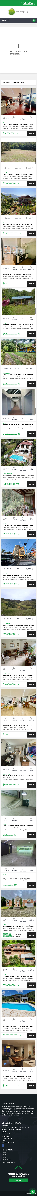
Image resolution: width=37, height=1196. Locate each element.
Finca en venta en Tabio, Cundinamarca (18, 525)
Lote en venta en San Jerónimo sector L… (18, 374)
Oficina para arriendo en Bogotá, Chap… (18, 124)
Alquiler (5, 1157)
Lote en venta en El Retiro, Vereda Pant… (18, 625)
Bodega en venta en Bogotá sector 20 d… (18, 425)
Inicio (4, 1152)
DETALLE (31, 133)
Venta (4, 1154)
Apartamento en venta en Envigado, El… (18, 725)
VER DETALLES (18, 101)
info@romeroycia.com (8, 1142)
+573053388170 (28, 4)
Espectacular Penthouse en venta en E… (18, 1076)
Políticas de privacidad (9, 1162)
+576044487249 (28, 2)
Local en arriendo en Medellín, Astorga (18, 826)
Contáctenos (7, 1160)
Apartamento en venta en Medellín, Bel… (18, 675)
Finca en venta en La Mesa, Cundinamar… (18, 324)
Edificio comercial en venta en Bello (17, 575)
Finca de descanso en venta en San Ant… (18, 976)
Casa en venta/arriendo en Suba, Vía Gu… (18, 926)
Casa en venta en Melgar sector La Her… (18, 475)
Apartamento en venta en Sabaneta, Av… (18, 775)
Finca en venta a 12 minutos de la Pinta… (18, 224)
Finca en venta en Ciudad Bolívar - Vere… (18, 1026)
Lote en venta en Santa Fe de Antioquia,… (18, 174)
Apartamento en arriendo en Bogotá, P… (18, 274)
